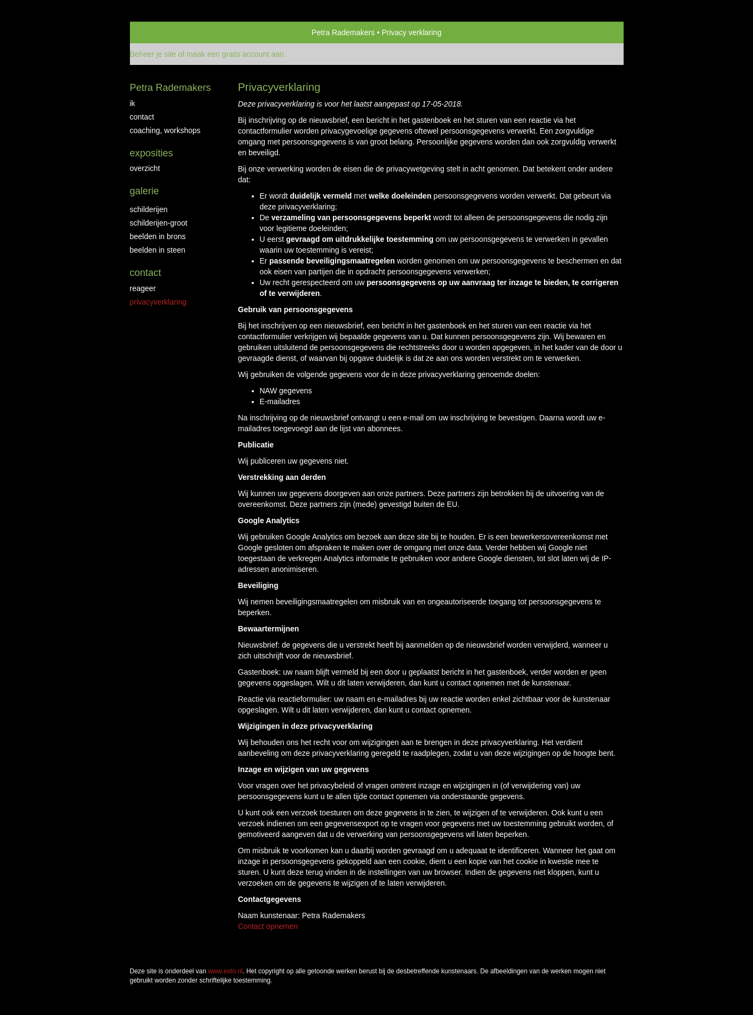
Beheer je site (153, 54)
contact (142, 117)
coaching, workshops (165, 130)
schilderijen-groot (159, 223)
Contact (145, 272)
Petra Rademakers (343, 32)
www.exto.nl (225, 971)
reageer (143, 288)
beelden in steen (158, 250)
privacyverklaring (158, 302)
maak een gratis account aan (235, 54)
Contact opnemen (268, 926)
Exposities (151, 153)
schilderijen (149, 209)
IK (132, 103)
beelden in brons (158, 236)
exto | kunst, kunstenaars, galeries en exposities (160, 32)
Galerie (144, 191)
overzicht (145, 168)
